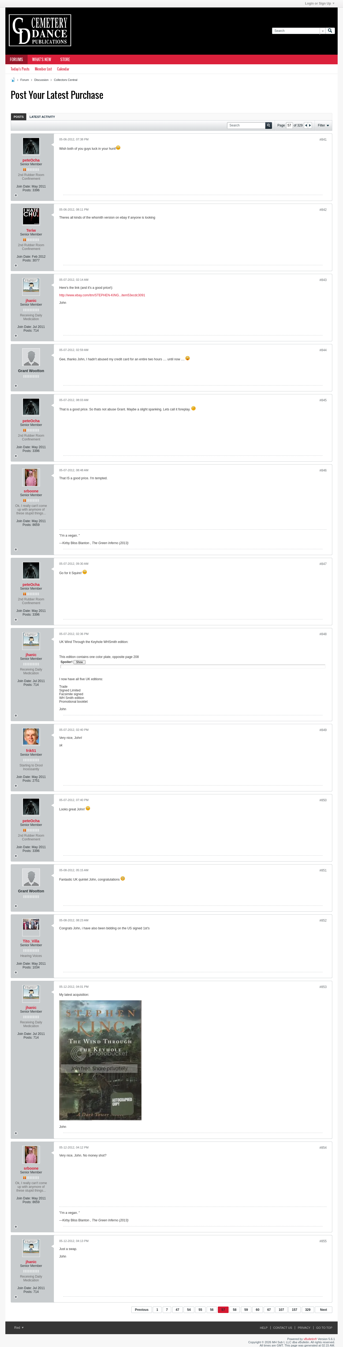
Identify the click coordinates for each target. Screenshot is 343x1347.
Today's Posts (20, 69)
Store (65, 59)
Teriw (31, 230)
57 (223, 1310)
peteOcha (31, 160)
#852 (323, 920)
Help (264, 1327)
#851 (323, 870)
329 (308, 1310)
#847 (323, 564)
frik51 (31, 751)
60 (257, 1310)
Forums (16, 59)
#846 (323, 470)
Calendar (63, 69)
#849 (323, 730)
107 (281, 1310)
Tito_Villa (31, 941)
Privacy (304, 1327)
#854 (323, 1148)
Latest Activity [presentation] (42, 116)
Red (19, 1328)
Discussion (41, 79)
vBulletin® (310, 1339)
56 (212, 1310)
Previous (141, 1310)
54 (189, 1310)
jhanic (31, 300)
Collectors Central (65, 79)
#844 (323, 350)
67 (269, 1310)
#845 (323, 400)
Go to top (324, 1327)
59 (246, 1310)
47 (177, 1310)
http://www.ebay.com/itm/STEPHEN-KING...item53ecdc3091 (102, 295)
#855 (323, 1241)
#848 (323, 634)
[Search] (298, 31)
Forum (24, 79)
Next (323, 1310)
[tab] (19, 116)
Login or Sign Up (319, 3)
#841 (323, 139)
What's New (41, 59)
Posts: (27, 190)
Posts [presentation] (19, 116)
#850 (323, 800)
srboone (31, 491)
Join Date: (23, 186)
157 (294, 1310)
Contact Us (282, 1327)
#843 (323, 280)
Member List (43, 69)
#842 (323, 210)
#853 (323, 987)
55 (200, 1310)
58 (234, 1310)
